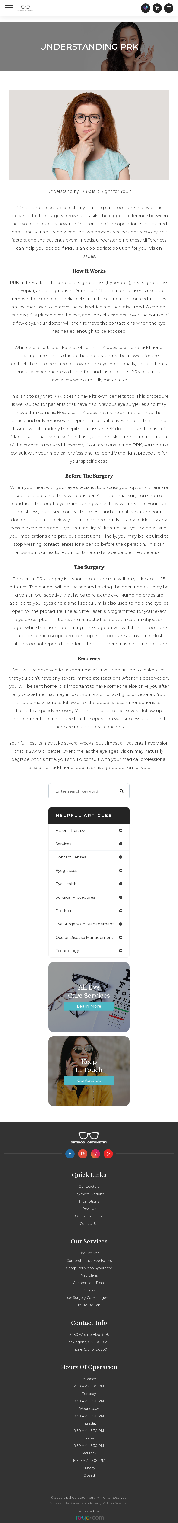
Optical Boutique (89, 1216)
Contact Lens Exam (89, 1283)
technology (67, 950)
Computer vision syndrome (89, 1268)
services (63, 844)
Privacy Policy (101, 1503)
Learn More (89, 1006)
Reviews (89, 1209)
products (65, 910)
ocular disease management (84, 937)
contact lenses (71, 857)
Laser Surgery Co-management (89, 1298)
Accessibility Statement (68, 1503)
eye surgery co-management (85, 924)
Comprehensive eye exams (89, 1260)
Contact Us (89, 1080)
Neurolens (89, 1275)
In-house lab (89, 1305)
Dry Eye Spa (89, 1253)
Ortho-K (89, 1290)
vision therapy (70, 830)
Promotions (89, 1201)
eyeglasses (66, 870)
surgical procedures (75, 897)
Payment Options (89, 1194)
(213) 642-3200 (95, 1349)
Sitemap (122, 1503)
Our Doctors (89, 1186)
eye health (66, 883)
